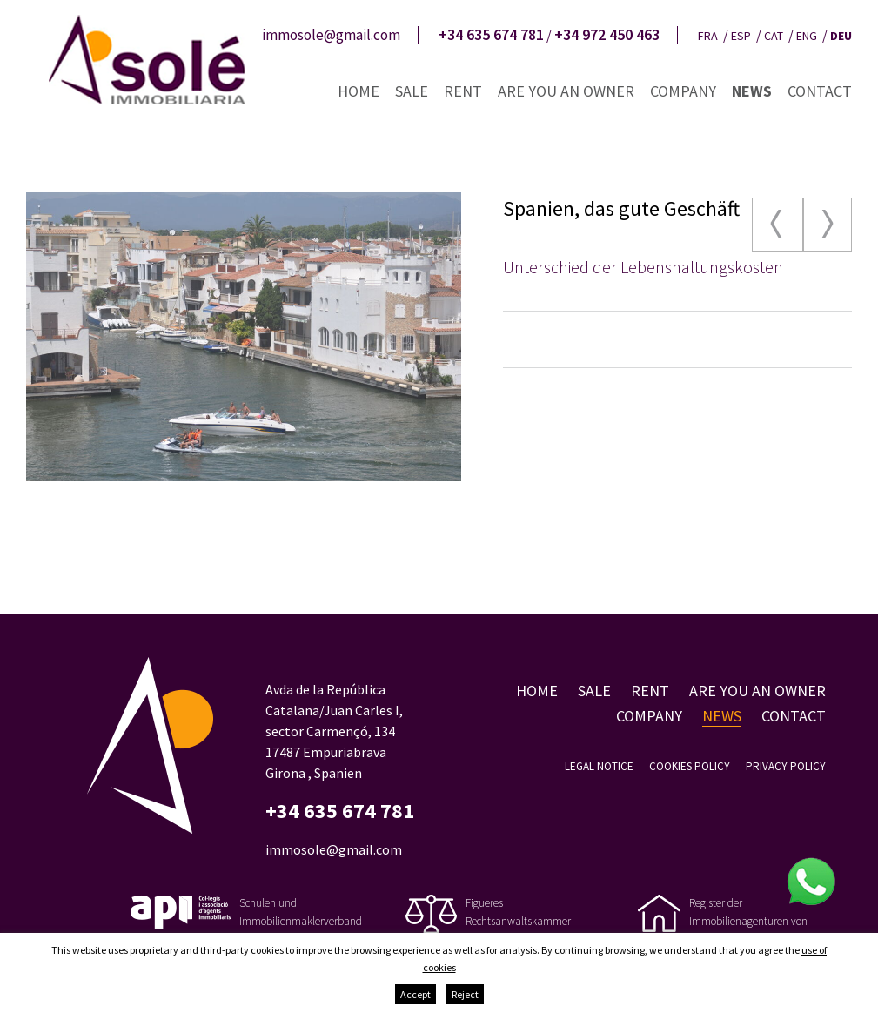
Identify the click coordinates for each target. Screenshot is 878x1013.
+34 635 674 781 (491, 35)
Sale (411, 91)
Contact (820, 91)
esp (741, 36)
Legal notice (599, 766)
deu (841, 36)
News (752, 91)
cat (773, 36)
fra (708, 36)
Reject (465, 994)
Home (358, 91)
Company (683, 91)
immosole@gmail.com (331, 35)
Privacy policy (786, 766)
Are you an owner (566, 91)
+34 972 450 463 (607, 35)
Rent (463, 91)
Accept (415, 994)
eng (806, 36)
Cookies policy (689, 766)
